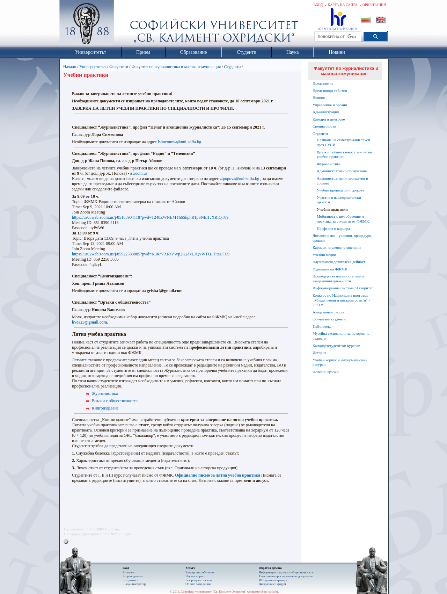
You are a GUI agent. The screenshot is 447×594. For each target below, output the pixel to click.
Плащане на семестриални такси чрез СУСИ (343, 142)
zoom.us (140, 173)
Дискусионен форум (272, 584)
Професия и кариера (333, 228)
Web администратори (273, 580)
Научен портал (195, 576)
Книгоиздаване (105, 408)
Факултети (118, 66)
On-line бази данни (198, 584)
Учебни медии (324, 255)
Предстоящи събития (330, 90)
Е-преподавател (133, 576)
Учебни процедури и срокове (340, 190)
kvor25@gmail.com (89, 322)
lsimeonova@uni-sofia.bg (179, 141)
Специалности (324, 126)
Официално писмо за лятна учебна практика (217, 475)
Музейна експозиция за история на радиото (341, 335)
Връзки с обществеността (115, 400)
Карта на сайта (342, 5)
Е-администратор (134, 584)
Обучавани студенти (329, 319)
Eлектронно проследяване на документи (286, 576)
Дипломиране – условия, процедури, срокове (342, 237)
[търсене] (337, 37)
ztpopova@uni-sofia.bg (239, 178)
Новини (319, 97)
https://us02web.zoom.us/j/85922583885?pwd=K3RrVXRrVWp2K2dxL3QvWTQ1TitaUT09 (150, 254)
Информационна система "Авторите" (343, 288)
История (319, 352)
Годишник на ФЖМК (330, 269)
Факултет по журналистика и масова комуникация (176, 66)
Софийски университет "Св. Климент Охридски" (126, 24)
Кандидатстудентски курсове (336, 345)
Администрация (326, 112)
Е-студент (129, 572)
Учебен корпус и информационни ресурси (340, 362)
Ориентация (374, 5)
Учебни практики (332, 209)
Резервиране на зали (199, 580)
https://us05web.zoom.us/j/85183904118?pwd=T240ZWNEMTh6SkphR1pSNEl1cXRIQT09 (150, 217)
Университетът (92, 66)
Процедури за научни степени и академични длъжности (338, 278)
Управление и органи (330, 105)
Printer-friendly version (67, 542)
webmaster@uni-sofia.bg (263, 591)
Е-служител (130, 580)
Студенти (232, 66)
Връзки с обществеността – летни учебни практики (344, 154)
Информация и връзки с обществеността (286, 572)
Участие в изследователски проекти (339, 199)
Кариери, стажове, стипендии (337, 247)
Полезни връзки (326, 372)
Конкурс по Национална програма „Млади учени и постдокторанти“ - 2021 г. (341, 300)
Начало (69, 66)
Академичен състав (328, 312)
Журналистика (105, 393)
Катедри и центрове (329, 119)
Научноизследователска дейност (339, 262)
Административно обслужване (342, 171)
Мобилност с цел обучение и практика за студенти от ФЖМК (343, 218)
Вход (318, 5)
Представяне (323, 83)
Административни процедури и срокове (342, 180)
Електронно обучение (199, 572)
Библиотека (322, 326)
